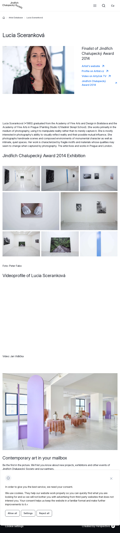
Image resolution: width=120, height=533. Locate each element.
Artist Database (16, 17)
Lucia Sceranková (35, 17)
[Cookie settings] (14, 526)
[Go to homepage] (12, 7)
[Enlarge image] (21, 178)
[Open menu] (95, 5)
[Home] (3, 17)
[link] (113, 5)
